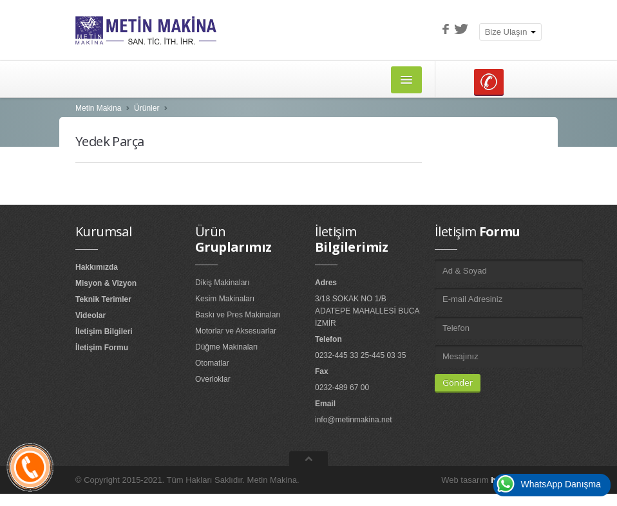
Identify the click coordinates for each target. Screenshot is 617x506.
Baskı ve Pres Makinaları (238, 314)
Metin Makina (98, 108)
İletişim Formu (101, 347)
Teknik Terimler (103, 299)
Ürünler (146, 108)
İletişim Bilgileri (104, 331)
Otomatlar (212, 363)
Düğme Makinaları (226, 346)
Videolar (90, 315)
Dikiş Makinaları (222, 282)
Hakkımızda (96, 267)
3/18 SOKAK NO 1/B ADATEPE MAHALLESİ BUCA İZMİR (367, 311)
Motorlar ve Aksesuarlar (235, 330)
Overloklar (213, 379)
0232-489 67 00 (342, 387)
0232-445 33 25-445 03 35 (360, 355)
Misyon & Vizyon (106, 283)
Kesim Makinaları (224, 298)
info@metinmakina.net (353, 419)
